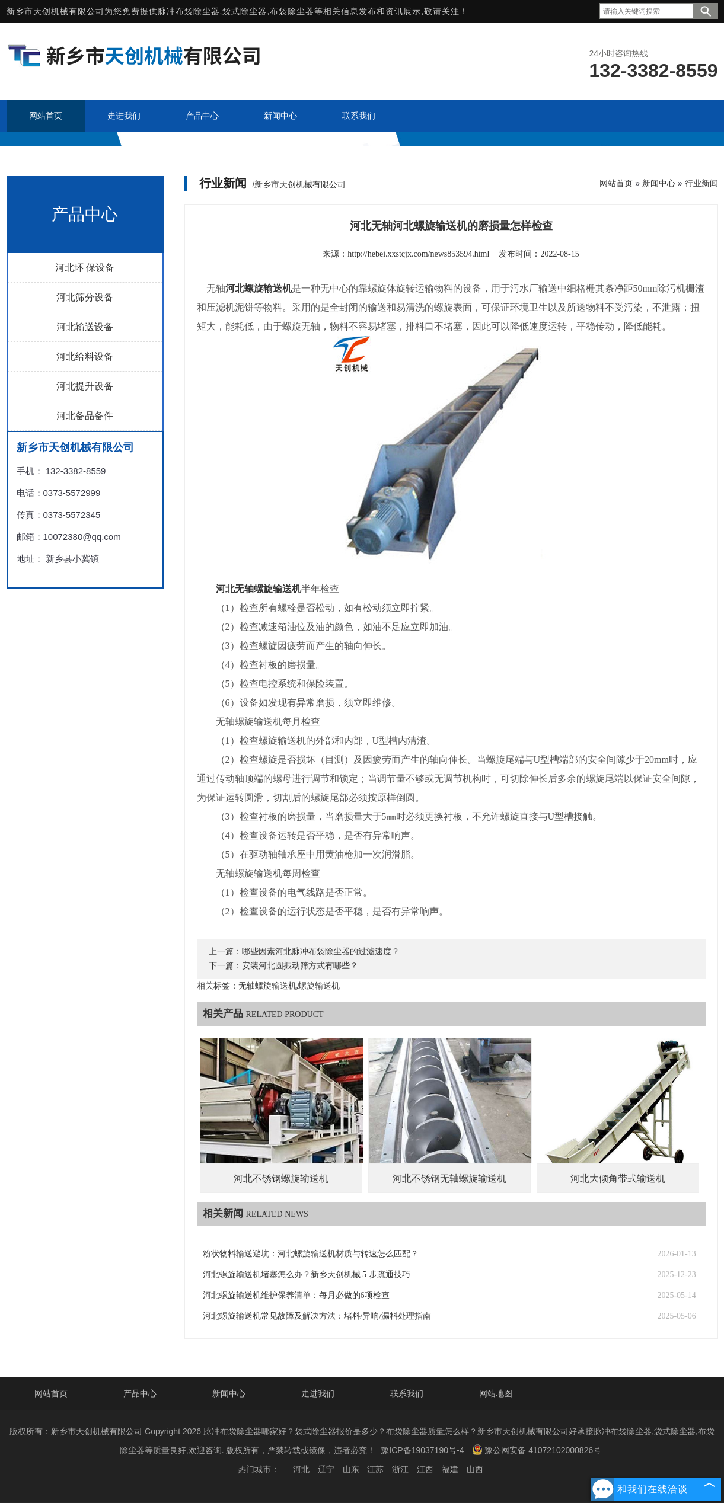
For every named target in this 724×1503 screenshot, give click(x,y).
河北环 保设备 (84, 268)
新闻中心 (658, 183)
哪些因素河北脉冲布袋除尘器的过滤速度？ (321, 951)
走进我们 (317, 1393)
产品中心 (140, 1393)
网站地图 (495, 1393)
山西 (475, 1469)
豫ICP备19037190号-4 (422, 1450)
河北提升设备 (84, 386)
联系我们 (406, 1393)
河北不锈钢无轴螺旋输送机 (449, 1178)
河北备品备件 (84, 416)
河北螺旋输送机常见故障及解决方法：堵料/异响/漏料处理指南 (317, 1316)
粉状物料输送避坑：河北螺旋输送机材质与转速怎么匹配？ (311, 1253)
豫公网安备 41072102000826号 (536, 1449)
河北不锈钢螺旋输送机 (281, 1178)
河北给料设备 (84, 356)
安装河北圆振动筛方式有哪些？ (300, 965)
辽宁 (326, 1469)
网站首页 (616, 183)
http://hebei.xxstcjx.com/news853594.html (418, 254)
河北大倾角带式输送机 (617, 1178)
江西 (425, 1469)
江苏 (375, 1469)
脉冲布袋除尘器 (189, 11)
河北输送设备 (84, 327)
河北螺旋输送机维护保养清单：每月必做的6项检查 (296, 1295)
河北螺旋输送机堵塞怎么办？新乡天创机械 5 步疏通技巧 (306, 1274)
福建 (450, 1469)
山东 (351, 1469)
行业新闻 (701, 183)
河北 (301, 1469)
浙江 (400, 1469)
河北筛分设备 (84, 297)
